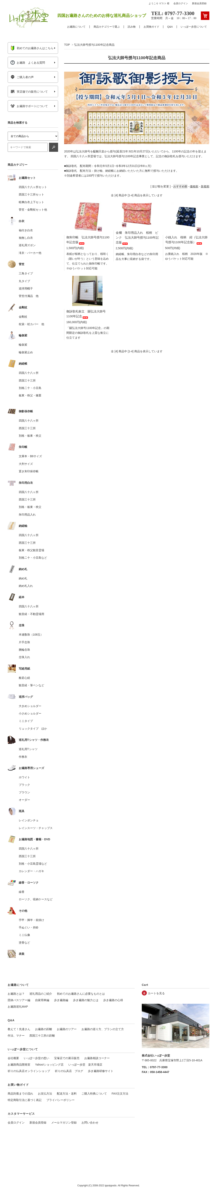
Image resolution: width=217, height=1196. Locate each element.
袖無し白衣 (26, 237)
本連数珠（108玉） (31, 634)
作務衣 (23, 756)
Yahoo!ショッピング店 (49, 1064)
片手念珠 (24, 642)
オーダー (24, 799)
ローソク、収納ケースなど (36, 899)
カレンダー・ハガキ (31, 871)
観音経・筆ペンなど (31, 685)
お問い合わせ (89, 1122)
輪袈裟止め (26, 352)
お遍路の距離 (43, 1029)
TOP (67, 44)
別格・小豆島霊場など (33, 863)
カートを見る (156, 993)
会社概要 (13, 1058)
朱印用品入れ (27, 514)
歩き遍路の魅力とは (85, 1000)
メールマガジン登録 (64, 1122)
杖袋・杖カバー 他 (31, 324)
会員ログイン (180, 3)
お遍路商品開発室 (19, 1064)
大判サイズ (26, 463)
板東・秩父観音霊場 (31, 550)
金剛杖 (23, 316)
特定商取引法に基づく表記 (25, 1100)
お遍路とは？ (16, 993)
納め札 (23, 578)
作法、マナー (16, 1035)
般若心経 (24, 677)
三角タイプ (26, 273)
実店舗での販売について (29, 91)
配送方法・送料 (67, 1093)
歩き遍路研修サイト (100, 1071)
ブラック (24, 784)
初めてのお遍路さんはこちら (31, 48)
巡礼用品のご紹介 (40, 993)
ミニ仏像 (24, 935)
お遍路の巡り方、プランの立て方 (102, 1029)
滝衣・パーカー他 (30, 252)
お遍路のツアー (67, 1029)
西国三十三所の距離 (42, 1035)
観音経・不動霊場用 (31, 614)
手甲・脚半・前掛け (31, 920)
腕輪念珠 (24, 649)
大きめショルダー (30, 706)
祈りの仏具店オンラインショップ (29, 1071)
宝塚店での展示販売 (66, 1058)
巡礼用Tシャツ (28, 749)
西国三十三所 (27, 380)
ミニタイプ (26, 721)
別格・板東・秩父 (30, 435)
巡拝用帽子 (26, 288)
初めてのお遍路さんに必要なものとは (81, 993)
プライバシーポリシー (60, 1100)
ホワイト (24, 777)
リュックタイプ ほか (33, 728)
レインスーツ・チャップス (36, 828)
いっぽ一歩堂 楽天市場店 (85, 1064)
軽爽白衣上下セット (31, 202)
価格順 (194, 186)
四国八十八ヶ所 (29, 372)
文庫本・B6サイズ (30, 456)
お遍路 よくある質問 (27, 62)
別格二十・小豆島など (33, 557)
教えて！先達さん (19, 1029)
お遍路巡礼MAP (18, 1006)
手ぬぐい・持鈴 (29, 927)
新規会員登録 (199, 3)
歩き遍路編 (61, 1000)
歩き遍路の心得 (113, 1000)
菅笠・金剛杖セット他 (33, 209)
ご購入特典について (94, 1093)
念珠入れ (24, 657)
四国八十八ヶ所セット (33, 187)
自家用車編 (42, 1000)
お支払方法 (45, 1093)
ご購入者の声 (22, 77)
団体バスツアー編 (19, 1000)
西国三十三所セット (31, 194)
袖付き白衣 (26, 230)
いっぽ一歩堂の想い (36, 1058)
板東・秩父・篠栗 (30, 395)
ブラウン (24, 792)
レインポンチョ (29, 820)
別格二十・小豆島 (30, 388)
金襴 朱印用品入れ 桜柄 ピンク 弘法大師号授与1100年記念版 (137, 237)
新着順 (205, 186)
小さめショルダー (30, 713)
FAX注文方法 (120, 1093)
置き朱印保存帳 (29, 471)
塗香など (24, 942)
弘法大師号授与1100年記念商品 (94, 44)
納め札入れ (26, 585)
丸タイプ (24, 281)
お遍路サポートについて (29, 106)
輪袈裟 (23, 344)
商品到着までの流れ (20, 1093)
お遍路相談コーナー (97, 1058)
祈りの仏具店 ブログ (69, 1071)
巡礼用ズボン (27, 245)
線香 (21, 891)
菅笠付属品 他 (29, 296)
